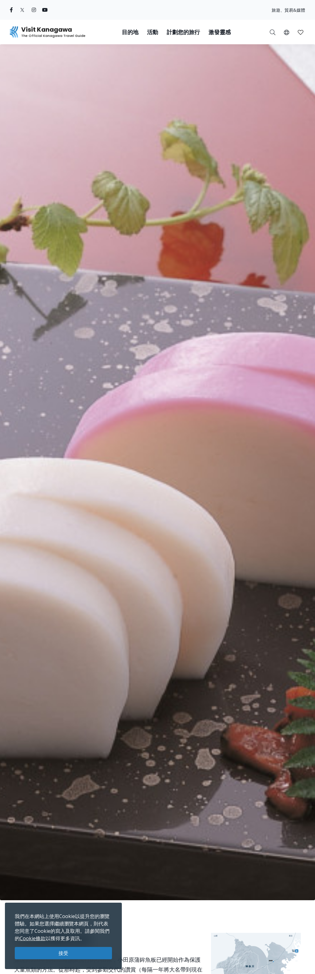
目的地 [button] (130, 32)
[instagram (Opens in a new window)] (34, 10)
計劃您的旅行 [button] (183, 32)
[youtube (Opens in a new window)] (45, 10)
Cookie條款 (33, 938)
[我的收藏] (300, 32)
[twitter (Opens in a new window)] (22, 10)
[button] (286, 32)
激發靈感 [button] (220, 32)
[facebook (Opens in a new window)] (11, 10)
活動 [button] (152, 32)
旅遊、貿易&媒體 (288, 10)
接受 (63, 953)
